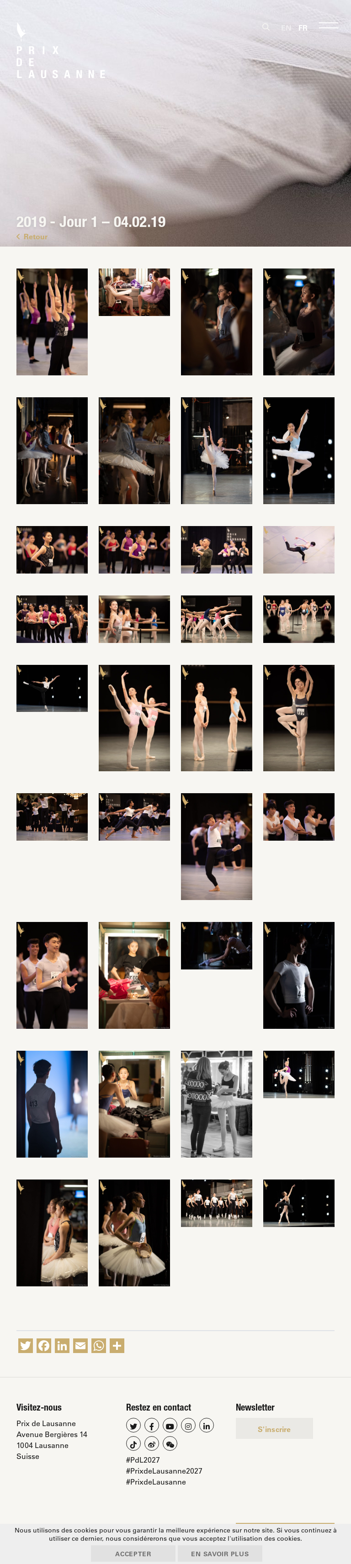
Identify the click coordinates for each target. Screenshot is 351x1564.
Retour (32, 236)
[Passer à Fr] (303, 27)
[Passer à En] (286, 27)
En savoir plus (223, 1553)
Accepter (130, 1553)
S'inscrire (274, 1429)
